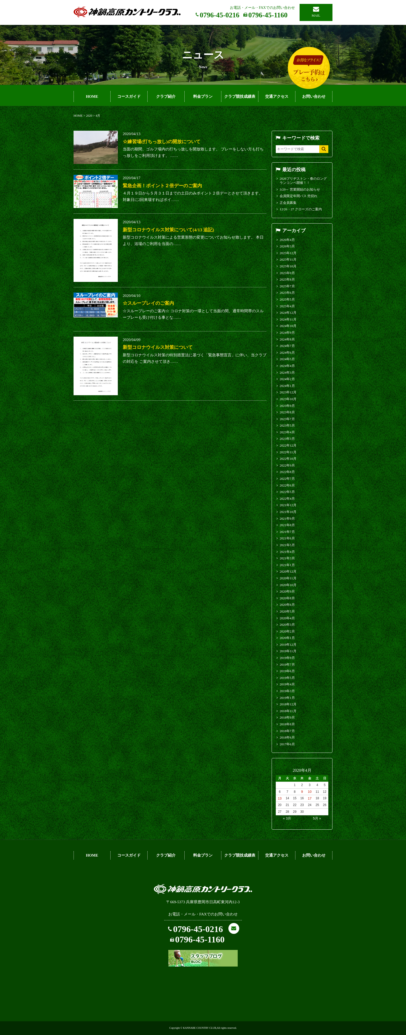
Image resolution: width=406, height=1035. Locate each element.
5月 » (317, 818)
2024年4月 (287, 366)
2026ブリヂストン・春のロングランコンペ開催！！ (303, 181)
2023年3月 (287, 439)
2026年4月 (287, 240)
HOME (92, 96)
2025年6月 (287, 293)
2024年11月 (288, 319)
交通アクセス (276, 96)
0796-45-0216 (220, 15)
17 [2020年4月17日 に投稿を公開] (309, 798)
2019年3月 (287, 691)
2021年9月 (287, 518)
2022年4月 (287, 499)
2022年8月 (287, 472)
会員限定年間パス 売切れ (298, 196)
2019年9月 (287, 658)
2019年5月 (287, 678)
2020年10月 (288, 585)
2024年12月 (288, 313)
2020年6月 (287, 605)
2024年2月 (287, 379)
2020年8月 (287, 598)
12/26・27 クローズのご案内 (301, 209)
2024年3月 (287, 372)
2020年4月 (287, 618)
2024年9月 (287, 333)
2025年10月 (288, 266)
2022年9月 (287, 465)
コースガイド (129, 96)
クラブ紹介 (166, 96)
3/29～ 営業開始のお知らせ (300, 189)
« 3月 (287, 818)
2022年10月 (288, 459)
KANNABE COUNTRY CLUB (199, 1027)
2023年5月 (287, 425)
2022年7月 (287, 479)
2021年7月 (287, 532)
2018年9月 (287, 717)
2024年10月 (288, 326)
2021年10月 (288, 512)
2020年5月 (287, 611)
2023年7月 (287, 419)
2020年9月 (287, 591)
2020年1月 (287, 638)
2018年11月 (288, 711)
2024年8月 (287, 339)
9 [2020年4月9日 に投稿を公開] (302, 792)
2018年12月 (288, 704)
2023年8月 (287, 412)
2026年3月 (287, 246)
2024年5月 (287, 359)
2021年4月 (287, 552)
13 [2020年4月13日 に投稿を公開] (279, 798)
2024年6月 (287, 353)
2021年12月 (288, 505)
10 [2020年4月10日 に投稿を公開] (309, 792)
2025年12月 (288, 253)
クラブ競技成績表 (239, 96)
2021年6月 (287, 538)
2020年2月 (287, 631)
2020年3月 (287, 625)
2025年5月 (287, 299)
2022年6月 (287, 485)
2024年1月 (287, 386)
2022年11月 (288, 452)
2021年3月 (287, 558)
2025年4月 (287, 306)
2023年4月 (287, 432)
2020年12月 (288, 571)
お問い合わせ (313, 96)
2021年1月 (287, 565)
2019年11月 (288, 651)
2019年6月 (287, 671)
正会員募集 (288, 203)
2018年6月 (287, 737)
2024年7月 (287, 346)
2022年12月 (288, 445)
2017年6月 (287, 744)
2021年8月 (287, 525)
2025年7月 (287, 286)
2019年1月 (287, 698)
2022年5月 (287, 492)
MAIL (316, 15)
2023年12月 (288, 392)
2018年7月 (287, 731)
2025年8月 (287, 279)
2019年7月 (287, 664)
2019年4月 (287, 684)
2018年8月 (287, 724)
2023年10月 (288, 399)
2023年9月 (287, 406)
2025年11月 (288, 259)
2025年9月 (287, 273)
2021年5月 (287, 545)
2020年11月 (288, 578)
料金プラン (203, 96)
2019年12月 (288, 645)
